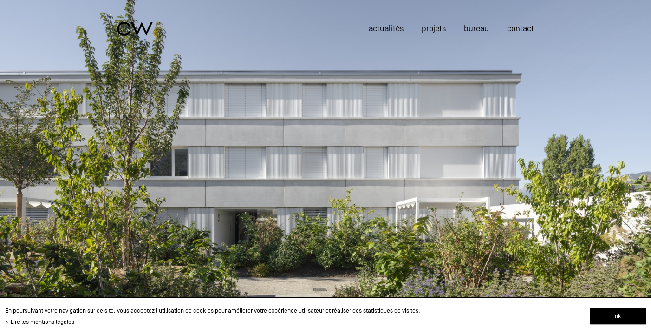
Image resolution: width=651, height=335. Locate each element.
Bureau (476, 29)
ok (618, 316)
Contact (520, 29)
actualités (386, 29)
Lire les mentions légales (42, 321)
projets (434, 29)
